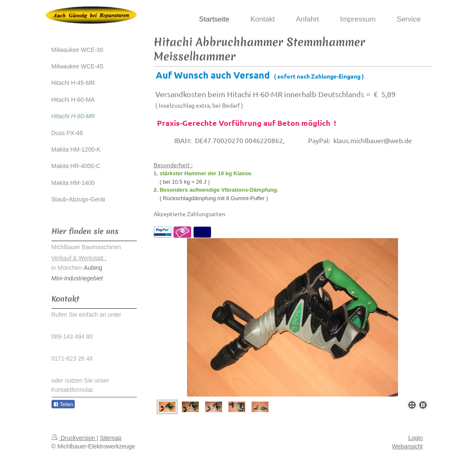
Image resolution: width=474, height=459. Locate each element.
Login (415, 438)
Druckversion (74, 438)
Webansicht (407, 446)
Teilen (63, 404)
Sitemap (111, 438)
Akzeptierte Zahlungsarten (189, 213)
